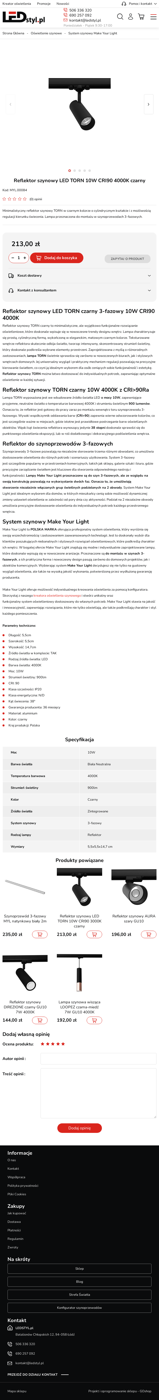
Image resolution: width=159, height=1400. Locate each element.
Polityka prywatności (23, 1185)
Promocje (44, 4)
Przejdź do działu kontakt (33, 1374)
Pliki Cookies (17, 1194)
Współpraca (16, 1177)
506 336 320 (80, 10)
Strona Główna (13, 33)
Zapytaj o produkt (127, 259)
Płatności (14, 1230)
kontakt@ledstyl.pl (85, 20)
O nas (12, 1160)
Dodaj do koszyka (60, 258)
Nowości (63, 4)
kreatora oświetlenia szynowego (57, 595)
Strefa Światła (79, 1295)
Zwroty (13, 1247)
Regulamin (15, 1239)
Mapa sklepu (17, 1391)
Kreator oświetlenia (17, 4)
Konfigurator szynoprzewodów (79, 1308)
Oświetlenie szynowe (46, 33)
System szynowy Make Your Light (92, 33)
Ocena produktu (18, 1044)
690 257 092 (80, 15)
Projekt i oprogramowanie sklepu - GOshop (119, 1391)
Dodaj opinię (79, 1128)
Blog (79, 1281)
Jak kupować (17, 1213)
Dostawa (14, 1222)
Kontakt (13, 1168)
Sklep (79, 1268)
